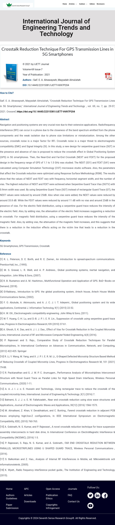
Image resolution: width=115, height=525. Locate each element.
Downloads (30, 501)
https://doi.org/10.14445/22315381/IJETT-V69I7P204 (46, 111)
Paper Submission (12, 506)
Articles (28, 495)
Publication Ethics (52, 497)
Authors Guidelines (11, 497)
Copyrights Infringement (53, 506)
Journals (72, 488)
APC (26, 488)
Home (9, 488)
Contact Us (74, 501)
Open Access (53, 488)
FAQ (70, 495)
